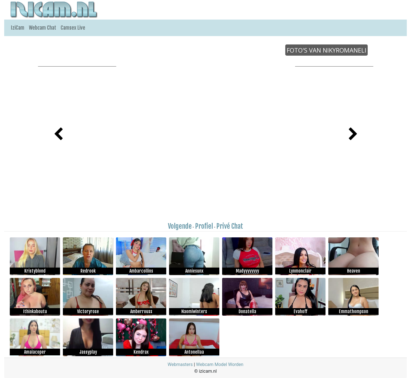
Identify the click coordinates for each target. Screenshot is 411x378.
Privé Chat (229, 226)
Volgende (180, 226)
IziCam (17, 28)
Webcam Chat (42, 28)
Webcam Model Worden (220, 364)
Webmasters (180, 364)
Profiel (204, 226)
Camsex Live (73, 28)
